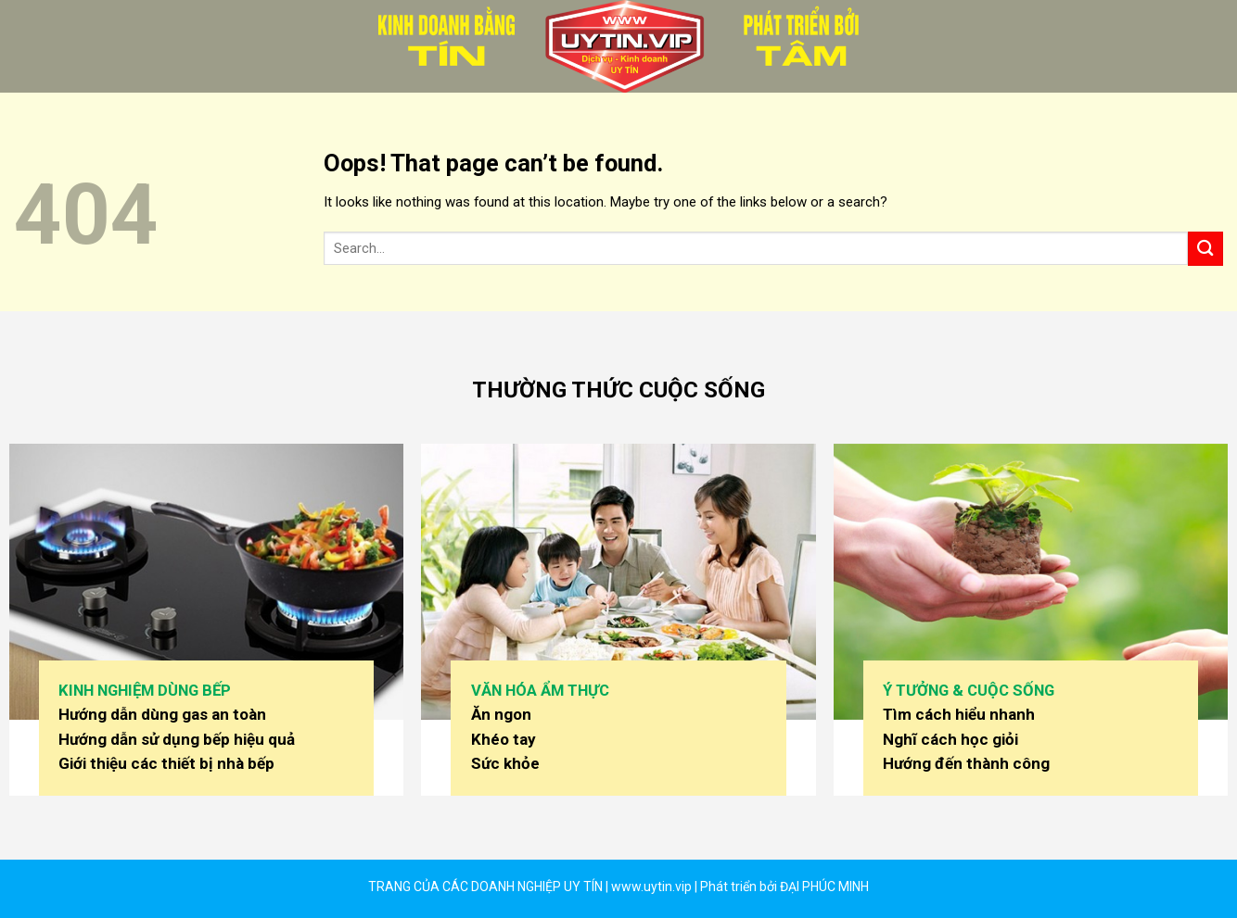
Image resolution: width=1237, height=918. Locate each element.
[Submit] (1205, 249)
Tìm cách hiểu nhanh (959, 714)
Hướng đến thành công (966, 763)
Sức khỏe (505, 763)
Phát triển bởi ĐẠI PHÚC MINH (784, 886)
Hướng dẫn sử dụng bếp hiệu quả (176, 739)
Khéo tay (503, 739)
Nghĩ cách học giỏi (950, 739)
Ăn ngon (501, 714)
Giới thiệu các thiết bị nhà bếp (166, 763)
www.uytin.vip (650, 886)
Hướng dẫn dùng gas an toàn (162, 714)
